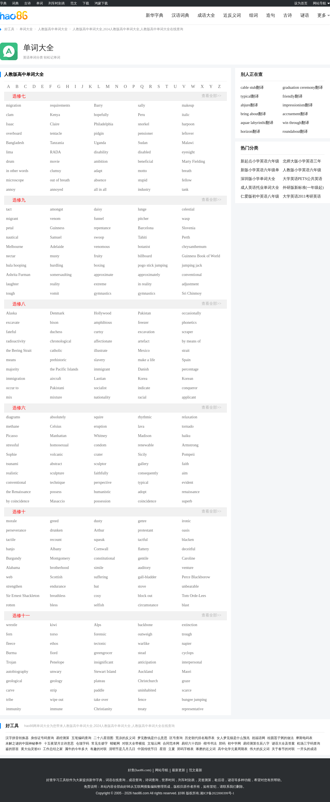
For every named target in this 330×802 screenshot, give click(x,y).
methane (12, 426)
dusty (98, 521)
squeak (99, 540)
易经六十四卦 (191, 743)
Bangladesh (15, 143)
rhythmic (145, 417)
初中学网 (234, 743)
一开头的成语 (307, 749)
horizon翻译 (250, 131)
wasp (186, 219)
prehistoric (58, 360)
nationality (102, 397)
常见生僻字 (99, 743)
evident (187, 482)
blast (185, 605)
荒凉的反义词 (125, 738)
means (11, 360)
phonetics (189, 322)
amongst (56, 209)
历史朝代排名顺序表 (200, 738)
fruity (98, 256)
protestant (145, 530)
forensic (100, 634)
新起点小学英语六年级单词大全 (260, 161)
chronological (60, 341)
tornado (188, 426)
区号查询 (176, 738)
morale (11, 521)
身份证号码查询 (42, 738)
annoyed (56, 189)
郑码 (222, 743)
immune (56, 709)
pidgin (99, 133)
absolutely (58, 417)
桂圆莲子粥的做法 (280, 738)
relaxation (189, 417)
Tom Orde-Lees (194, 596)
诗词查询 (151, 780)
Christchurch (148, 681)
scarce (186, 690)
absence (100, 180)
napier (186, 643)
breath (186, 171)
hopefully (101, 115)
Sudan (142, 143)
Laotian (100, 379)
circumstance (148, 605)
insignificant (103, 662)
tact (9, 209)
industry (144, 189)
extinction (189, 625)
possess (56, 492)
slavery (99, 360)
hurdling (56, 265)
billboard (145, 256)
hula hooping (16, 265)
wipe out (57, 700)
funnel (99, 219)
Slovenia (188, 228)
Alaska (11, 313)
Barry (98, 105)
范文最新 (195, 770)
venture (187, 568)
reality (55, 284)
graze (186, 681)
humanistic (102, 492)
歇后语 (219, 780)
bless (54, 605)
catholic (56, 351)
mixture (56, 397)
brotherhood (59, 568)
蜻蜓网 (115, 743)
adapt (98, 171)
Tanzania (57, 143)
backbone (145, 625)
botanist (144, 247)
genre (142, 521)
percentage (190, 369)
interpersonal (192, 662)
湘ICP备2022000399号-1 (217, 793)
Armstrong (190, 445)
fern (9, 634)
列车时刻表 (56, 3)
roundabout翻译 (295, 131)
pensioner (145, 133)
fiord (53, 653)
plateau (99, 681)
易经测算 (62, 738)
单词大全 (26, 29)
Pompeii (188, 454)
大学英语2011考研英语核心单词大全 (302, 196)
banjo (10, 549)
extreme (100, 284)
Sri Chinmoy (192, 293)
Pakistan (144, 313)
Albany (55, 549)
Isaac (10, 124)
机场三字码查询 (308, 743)
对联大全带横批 (133, 743)
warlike (143, 643)
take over (101, 700)
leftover (188, 133)
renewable (146, 445)
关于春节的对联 (283, 749)
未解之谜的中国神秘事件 (24, 743)
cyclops (188, 653)
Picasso (12, 436)
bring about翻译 (253, 114)
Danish (143, 369)
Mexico (144, 351)
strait (185, 351)
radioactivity (16, 341)
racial (142, 397)
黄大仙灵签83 (31, 749)
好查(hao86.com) (139, 770)
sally (141, 105)
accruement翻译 (295, 114)
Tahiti (142, 237)
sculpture (57, 473)
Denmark (57, 313)
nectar (10, 256)
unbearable (190, 586)
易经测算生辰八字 (256, 743)
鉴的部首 (12, 749)
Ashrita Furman (18, 275)
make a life (146, 360)
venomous (102, 247)
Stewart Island (105, 672)
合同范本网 (171, 743)
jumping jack (192, 265)
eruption (100, 426)
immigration (15, 379)
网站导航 (161, 770)
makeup (188, 105)
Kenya (55, 115)
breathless (57, 596)
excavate (13, 322)
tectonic (100, 643)
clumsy (55, 171)
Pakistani (57, 388)
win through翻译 (296, 123)
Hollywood (102, 313)
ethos (54, 643)
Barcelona (145, 228)
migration (13, 105)
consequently (148, 473)
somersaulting (61, 275)
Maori (186, 672)
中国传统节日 (147, 749)
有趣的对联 (98, 749)
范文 (73, 3)
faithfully (101, 473)
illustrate (101, 351)
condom (100, 445)
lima (9, 152)
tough (10, 293)
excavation (146, 332)
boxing (99, 265)
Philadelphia (103, 124)
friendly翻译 (292, 96)
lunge (142, 209)
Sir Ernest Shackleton (22, 596)
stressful (12, 445)
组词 (253, 15)
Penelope (57, 662)
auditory (144, 568)
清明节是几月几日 (122, 749)
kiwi (53, 625)
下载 (85, 3)
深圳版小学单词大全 (258, 179)
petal (9, 228)
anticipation (147, 662)
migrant (12, 219)
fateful (11, 332)
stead (142, 653)
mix (9, 397)
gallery (143, 464)
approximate (103, 275)
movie (55, 161)
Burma (11, 653)
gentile (143, 558)
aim (185, 473)
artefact (143, 341)
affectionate (103, 341)
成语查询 (135, 780)
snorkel (143, 124)
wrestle (11, 625)
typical (143, 482)
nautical (12, 237)
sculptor (100, 464)
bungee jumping (194, 700)
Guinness (57, 228)
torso (54, 634)
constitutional (104, 558)
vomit (54, 293)
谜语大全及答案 (283, 743)
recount (56, 540)
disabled (144, 152)
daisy (98, 209)
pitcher (143, 219)
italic (185, 115)
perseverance (16, 530)
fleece (10, 643)
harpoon (188, 124)
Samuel (56, 237)
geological (14, 681)
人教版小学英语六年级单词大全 (302, 170)
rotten (10, 605)
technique (57, 482)
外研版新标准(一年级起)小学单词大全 (303, 188)
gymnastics (102, 293)
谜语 (304, 15)
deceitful (188, 549)
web (9, 577)
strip (53, 690)
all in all (100, 189)
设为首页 (300, 3)
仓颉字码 (82, 743)
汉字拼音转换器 (17, 738)
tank (185, 189)
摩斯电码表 (304, 738)
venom (55, 219)
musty (54, 256)
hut (96, 586)
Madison (144, 436)
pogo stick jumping (152, 265)
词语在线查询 (115, 780)
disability (101, 152)
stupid (142, 180)
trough (187, 634)
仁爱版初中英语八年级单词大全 (260, 196)
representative (193, 709)
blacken (188, 540)
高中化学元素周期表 (233, 749)
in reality (145, 284)
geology (56, 681)
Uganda (100, 143)
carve (10, 690)
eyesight (188, 152)
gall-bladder (147, 577)
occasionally (191, 313)
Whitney (100, 436)
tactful (143, 540)
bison (54, 322)
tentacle (56, 133)
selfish (99, 605)
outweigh (145, 634)
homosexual (59, 445)
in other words (17, 171)
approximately (149, 275)
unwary (56, 672)
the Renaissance (18, 492)
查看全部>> (211, 96)
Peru (141, 115)
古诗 (27, 3)
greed (54, 521)
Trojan (11, 662)
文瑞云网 (154, 743)
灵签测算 (204, 780)
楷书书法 (210, 743)
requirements (60, 105)
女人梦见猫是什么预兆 (233, 738)
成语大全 (206, 15)
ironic (186, 521)
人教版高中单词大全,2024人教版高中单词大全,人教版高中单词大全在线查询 (128, 29)
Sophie (11, 454)
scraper (187, 332)
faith (185, 464)
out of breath (60, 180)
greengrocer (103, 653)
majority (12, 369)
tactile (10, 540)
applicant (189, 397)
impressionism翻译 (298, 105)
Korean (187, 379)
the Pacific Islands (64, 369)
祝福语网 (258, 738)
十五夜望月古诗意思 (59, 743)
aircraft (55, 379)
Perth (186, 237)
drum (10, 161)
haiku (186, 436)
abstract (56, 464)
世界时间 (168, 780)
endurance (58, 586)
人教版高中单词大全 (53, 29)
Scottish (56, 577)
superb (187, 501)
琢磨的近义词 (206, 749)
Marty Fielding (193, 161)
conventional (192, 275)
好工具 (9, 29)
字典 (3, 3)
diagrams (13, 417)
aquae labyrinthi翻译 (257, 123)
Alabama (13, 568)
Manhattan (58, 436)
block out (145, 596)
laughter (12, 284)
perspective (103, 482)
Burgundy (13, 558)
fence (142, 700)
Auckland (145, 672)
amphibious (103, 322)
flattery (143, 549)
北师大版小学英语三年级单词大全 (302, 161)
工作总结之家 (53, 749)
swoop (99, 237)
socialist (100, 388)
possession (102, 501)
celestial (188, 209)
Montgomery (60, 558)
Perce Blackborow (196, 577)
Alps (97, 625)
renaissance (191, 492)
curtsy (98, 332)
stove (142, 586)
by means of (191, 341)
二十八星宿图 (103, 738)
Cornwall (101, 549)
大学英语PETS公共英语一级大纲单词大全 (303, 179)
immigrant (102, 369)
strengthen (14, 586)
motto (142, 171)
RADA (55, 152)
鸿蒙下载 (101, 3)
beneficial (145, 161)
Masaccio (57, 501)
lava (141, 426)
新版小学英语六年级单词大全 (260, 170)
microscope (15, 180)
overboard (14, 133)
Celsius (55, 426)
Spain (186, 360)
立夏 (171, 749)
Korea (142, 379)
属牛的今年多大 (76, 749)
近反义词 (232, 15)
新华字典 (154, 15)
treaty (142, 709)
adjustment (190, 284)
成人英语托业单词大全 (260, 188)
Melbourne (14, 247)
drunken (56, 530)
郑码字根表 (185, 749)
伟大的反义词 (260, 749)
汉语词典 (180, 15)
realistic (12, 473)
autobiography (17, 672)
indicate (144, 388)
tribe (9, 700)
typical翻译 (250, 96)
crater (98, 454)
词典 (15, 3)
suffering (101, 577)
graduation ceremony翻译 (303, 87)
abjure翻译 (249, 105)
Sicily (142, 454)
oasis (185, 530)
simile (98, 568)
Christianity (103, 709)
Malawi (188, 143)
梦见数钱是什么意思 (152, 738)
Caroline (188, 558)
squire (98, 417)
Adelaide (57, 247)
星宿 (163, 749)
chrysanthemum (194, 247)
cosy (97, 596)
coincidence (147, 501)
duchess (56, 332)
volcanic (56, 454)
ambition (101, 161)
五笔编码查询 (81, 738)
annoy (10, 189)
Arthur (99, 530)
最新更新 (178, 770)
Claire (54, 124)
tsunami (12, 464)
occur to (12, 388)
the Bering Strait (19, 351)
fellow (187, 180)
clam (9, 115)
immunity (13, 709)
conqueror (189, 388)
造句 (270, 15)
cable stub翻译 (252, 87)
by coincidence (17, 501)
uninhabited (147, 690)
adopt (142, 492)
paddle (99, 690)
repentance (102, 228)
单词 (39, 3)
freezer (143, 322)
